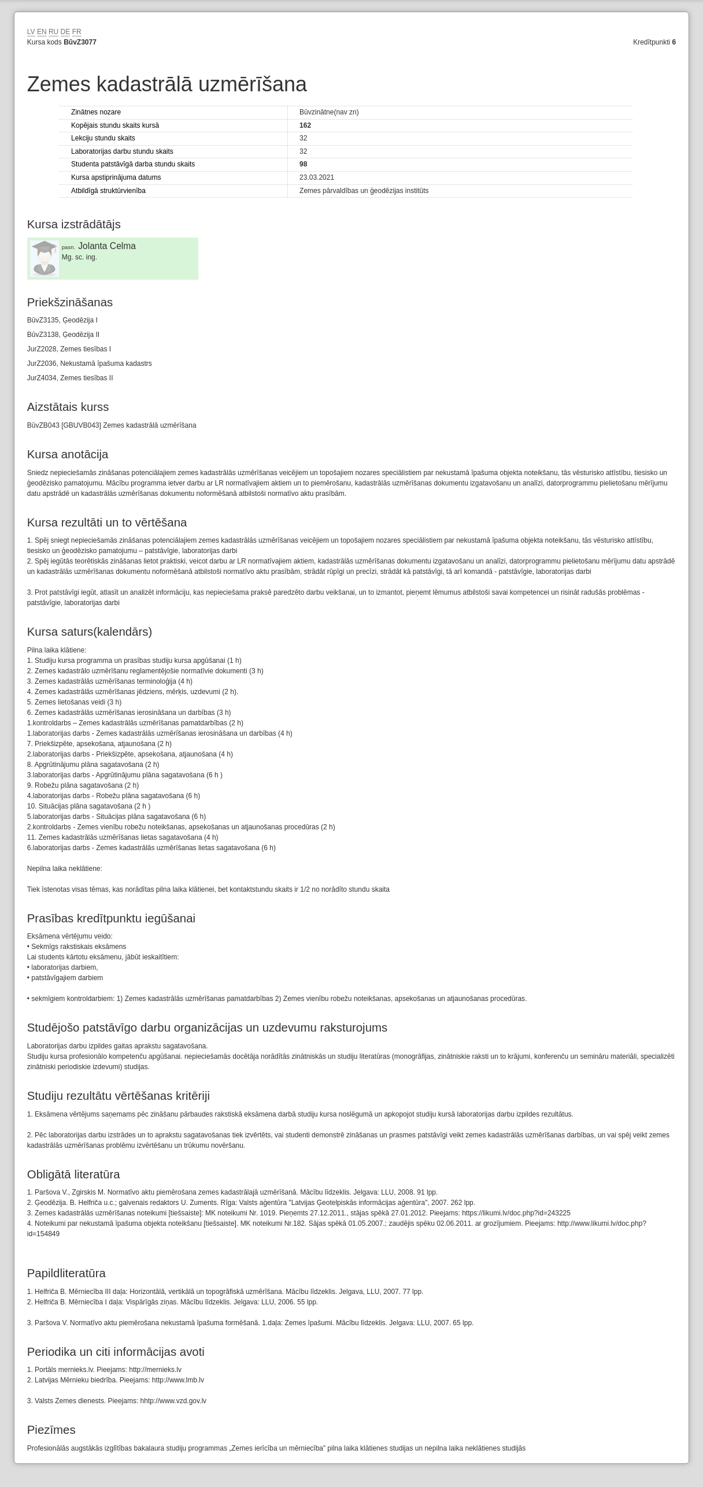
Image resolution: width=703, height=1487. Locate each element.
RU (53, 32)
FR (77, 32)
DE (66, 32)
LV (31, 32)
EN (42, 32)
